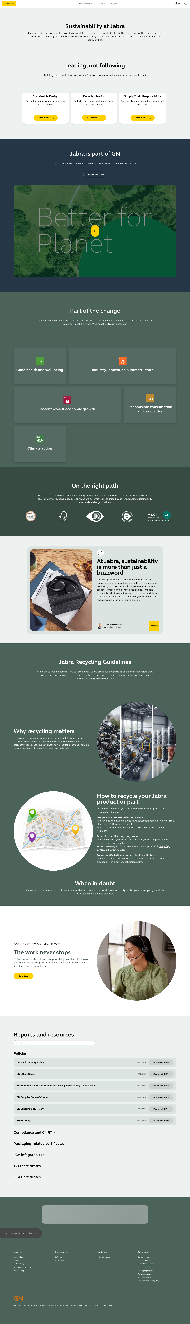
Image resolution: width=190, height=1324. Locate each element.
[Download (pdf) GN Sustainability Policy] (161, 1109)
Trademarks (17, 1305)
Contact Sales (143, 1257)
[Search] (186, 4)
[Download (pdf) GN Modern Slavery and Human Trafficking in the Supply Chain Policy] (161, 1086)
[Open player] (95, 231)
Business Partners (103, 1257)
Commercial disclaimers (93, 1305)
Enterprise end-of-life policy (148, 1281)
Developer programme (146, 1271)
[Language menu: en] (178, 4)
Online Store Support (146, 1264)
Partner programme (145, 1274)
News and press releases (23, 1267)
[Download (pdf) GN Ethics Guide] (161, 1074)
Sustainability (19, 1264)
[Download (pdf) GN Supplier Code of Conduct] (161, 1097)
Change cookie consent (56, 1305)
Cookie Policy (43, 1305)
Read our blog (19, 1271)
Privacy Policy (107, 1305)
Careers (17, 1260)
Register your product (146, 1267)
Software (58, 1257)
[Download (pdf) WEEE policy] (161, 1120)
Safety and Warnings (30, 1305)
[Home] (6, 1233)
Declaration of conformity (74, 1305)
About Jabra (17, 1233)
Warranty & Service (145, 1277)
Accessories (59, 1260)
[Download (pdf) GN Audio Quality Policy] (161, 1062)
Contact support (144, 1260)
